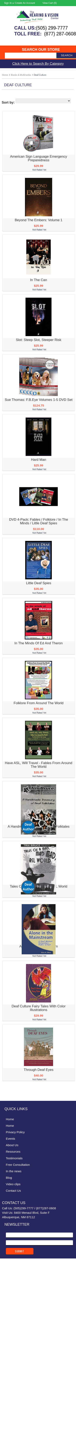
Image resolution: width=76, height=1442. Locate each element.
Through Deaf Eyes (38, 1070)
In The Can (38, 280)
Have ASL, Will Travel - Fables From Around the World (38, 765)
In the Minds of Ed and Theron (38, 643)
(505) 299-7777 (52, 28)
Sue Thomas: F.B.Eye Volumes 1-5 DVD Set (38, 400)
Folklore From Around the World (38, 703)
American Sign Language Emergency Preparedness (38, 158)
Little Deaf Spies (38, 583)
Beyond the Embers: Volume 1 (38, 220)
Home (5, 75)
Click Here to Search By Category (38, 64)
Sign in (8, 3)
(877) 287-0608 (60, 33)
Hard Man (38, 460)
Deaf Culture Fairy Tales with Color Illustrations (38, 1008)
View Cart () (50, 3)
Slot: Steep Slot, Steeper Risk (38, 340)
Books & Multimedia (21, 75)
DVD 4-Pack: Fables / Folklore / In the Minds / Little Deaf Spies (38, 521)
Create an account (25, 3)
